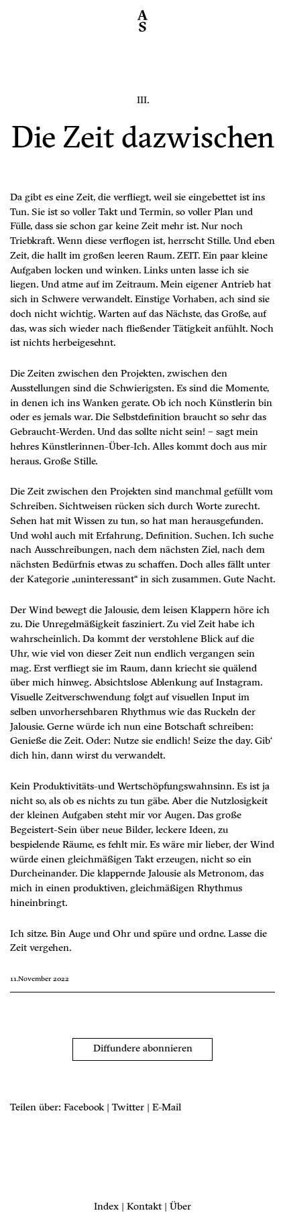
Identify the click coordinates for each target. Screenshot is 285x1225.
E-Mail (166, 1108)
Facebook (84, 1108)
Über (180, 1207)
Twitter (128, 1108)
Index (106, 1207)
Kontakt (144, 1207)
